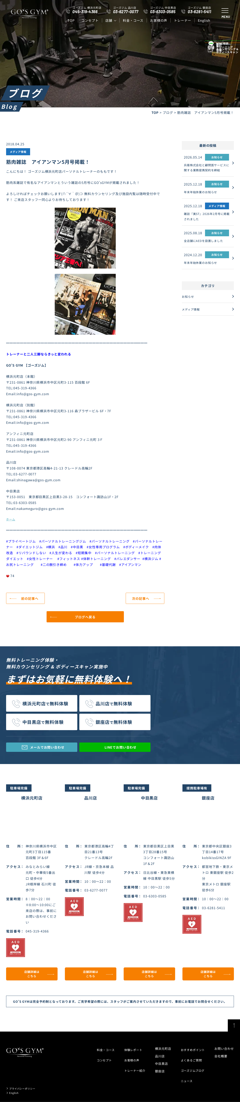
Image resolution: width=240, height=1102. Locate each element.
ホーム (10, 519)
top (71, 20)
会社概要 (220, 1061)
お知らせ (191, 298)
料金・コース (133, 20)
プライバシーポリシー (25, 1083)
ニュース (185, 1076)
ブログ (168, 112)
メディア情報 (194, 310)
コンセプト (90, 20)
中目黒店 (159, 1069)
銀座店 (158, 1076)
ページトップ (234, 1031)
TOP (155, 112)
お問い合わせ (224, 1054)
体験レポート (130, 1054)
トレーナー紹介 (132, 1069)
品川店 (158, 1061)
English (204, 20)
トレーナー (182, 20)
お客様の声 (158, 20)
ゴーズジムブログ (192, 1069)
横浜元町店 (161, 1054)
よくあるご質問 (190, 1061)
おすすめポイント (192, 1054)
